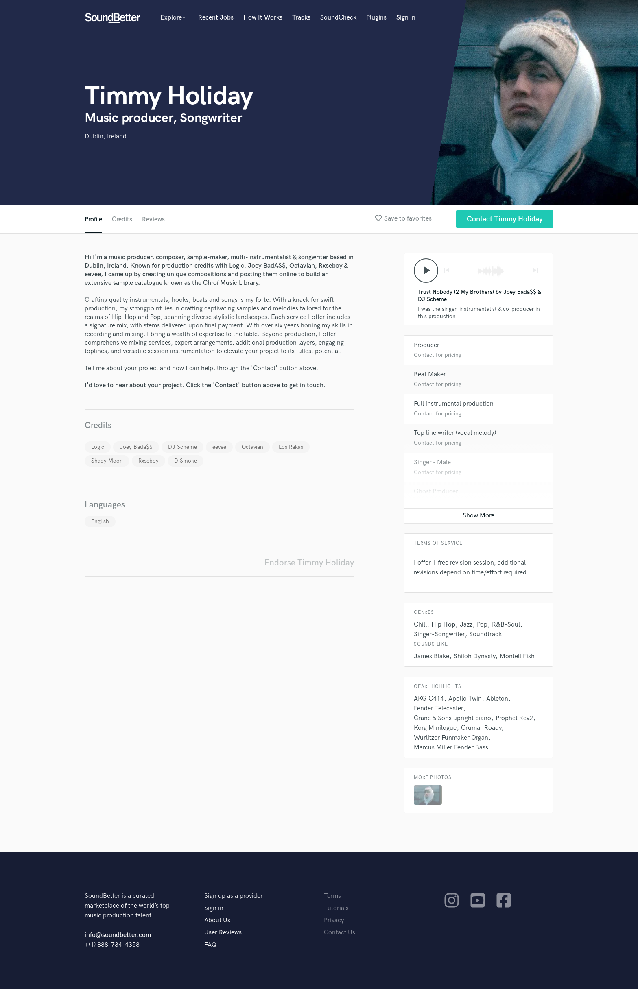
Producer (426, 345)
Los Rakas (291, 446)
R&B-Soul (506, 625)
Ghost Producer (436, 492)
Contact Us (339, 933)
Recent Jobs (216, 18)
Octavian (252, 446)
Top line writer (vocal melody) (455, 433)
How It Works (262, 18)
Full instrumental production (454, 404)
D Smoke (185, 460)
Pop (482, 625)
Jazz (466, 625)
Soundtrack (485, 634)
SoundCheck (338, 18)
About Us (217, 920)
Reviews (153, 219)
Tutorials (336, 908)
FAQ (210, 945)
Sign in (405, 18)
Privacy (334, 920)
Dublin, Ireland (106, 136)
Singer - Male (432, 462)
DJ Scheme (182, 446)
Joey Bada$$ (136, 446)
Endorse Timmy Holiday (309, 563)
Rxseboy (148, 460)
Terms (332, 896)
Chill (420, 625)
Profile (93, 219)
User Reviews (223, 933)
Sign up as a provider (233, 896)
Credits (122, 219)
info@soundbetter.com (118, 935)
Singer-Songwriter (439, 634)
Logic (97, 446)
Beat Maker (430, 374)
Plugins (376, 18)
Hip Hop (443, 625)
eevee (219, 446)
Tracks (301, 18)
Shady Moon (107, 460)
